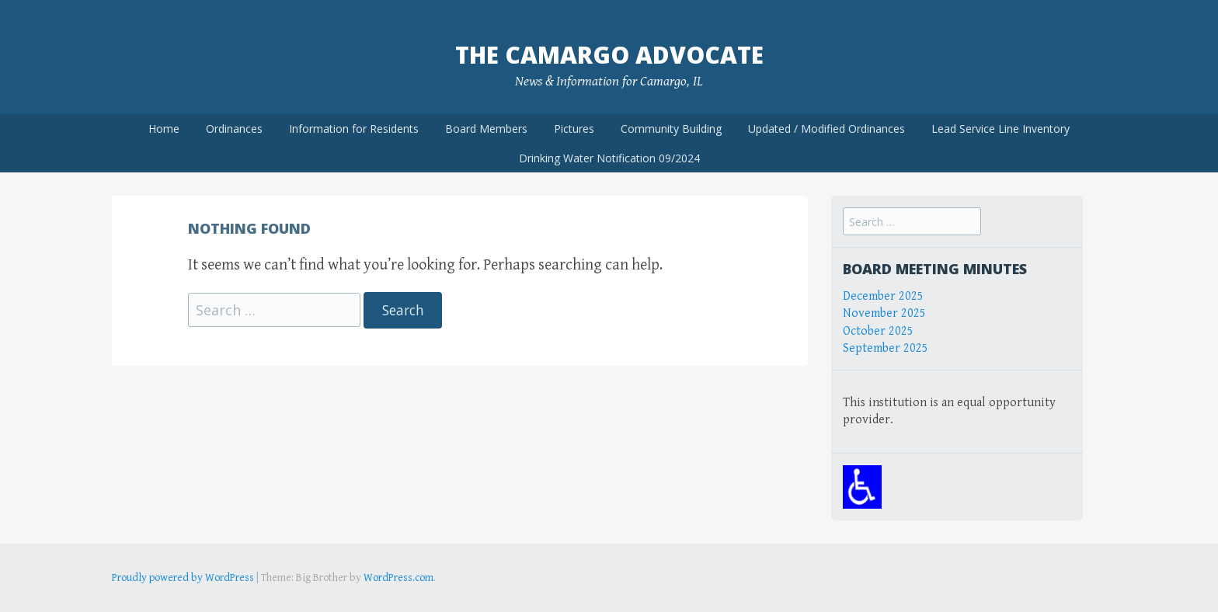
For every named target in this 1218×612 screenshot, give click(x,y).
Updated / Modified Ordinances (826, 128)
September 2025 (885, 348)
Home (163, 128)
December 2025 (883, 296)
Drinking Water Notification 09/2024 (609, 158)
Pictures (574, 128)
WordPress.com (398, 578)
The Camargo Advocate (609, 55)
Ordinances (234, 128)
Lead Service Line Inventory (1000, 128)
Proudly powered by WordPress (183, 578)
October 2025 (878, 331)
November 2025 (884, 313)
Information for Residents (354, 128)
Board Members (486, 128)
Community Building (671, 128)
